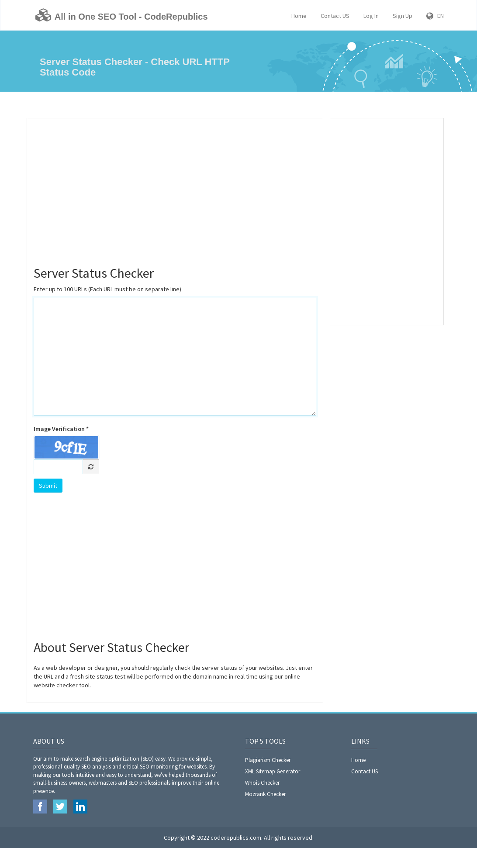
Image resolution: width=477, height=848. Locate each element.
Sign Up (402, 16)
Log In (371, 16)
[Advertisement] (175, 188)
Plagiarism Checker (267, 760)
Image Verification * (61, 429)
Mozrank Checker (265, 794)
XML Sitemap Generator (272, 771)
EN (435, 16)
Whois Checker (262, 782)
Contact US (335, 16)
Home (299, 16)
